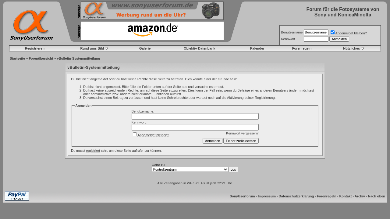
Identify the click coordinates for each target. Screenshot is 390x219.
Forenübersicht (41, 58)
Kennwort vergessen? (242, 133)
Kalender (257, 48)
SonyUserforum (242, 196)
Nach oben (376, 196)
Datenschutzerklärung (296, 196)
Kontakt (345, 196)
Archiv (360, 196)
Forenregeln (302, 48)
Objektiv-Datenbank (199, 48)
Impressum (267, 196)
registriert (93, 150)
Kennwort (288, 39)
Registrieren (34, 48)
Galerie (145, 48)
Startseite (17, 58)
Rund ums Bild (92, 48)
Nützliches (351, 48)
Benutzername (292, 32)
